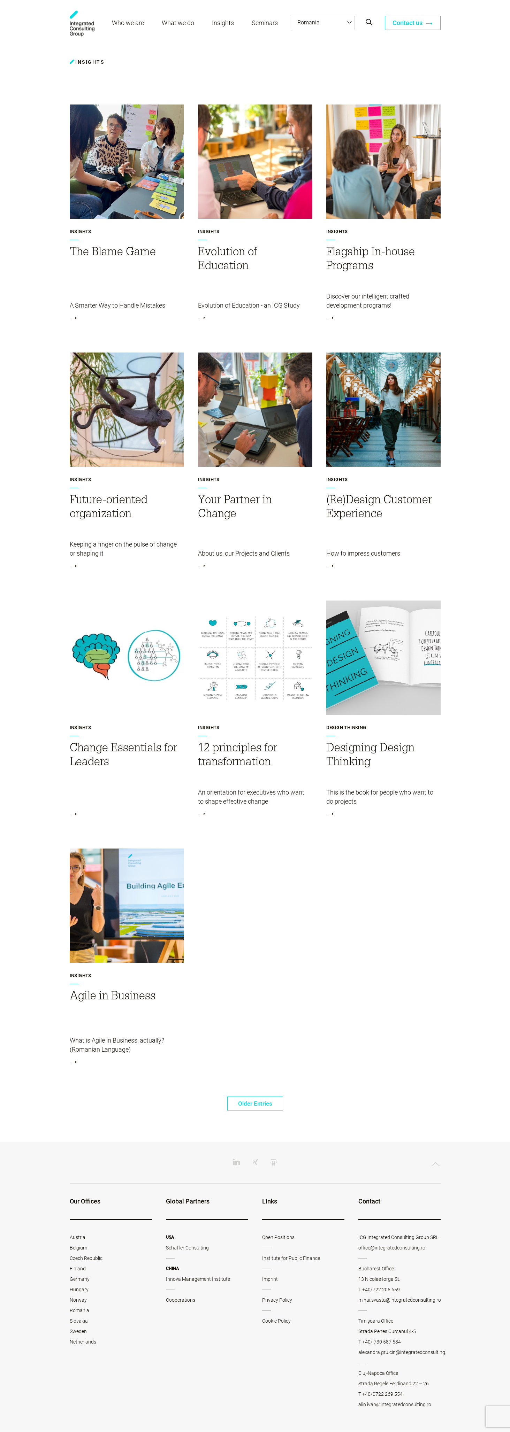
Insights (224, 23)
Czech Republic (86, 1258)
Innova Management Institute (198, 1279)
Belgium (78, 1248)
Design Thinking (346, 727)
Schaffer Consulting (187, 1248)
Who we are (129, 23)
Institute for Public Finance (291, 1258)
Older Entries (255, 1103)
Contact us (413, 23)
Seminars (265, 23)
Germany (80, 1279)
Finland (78, 1269)
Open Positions (278, 1237)
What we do (178, 23)
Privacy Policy (277, 1300)
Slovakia (79, 1321)
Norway (78, 1300)
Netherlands (83, 1342)
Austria (77, 1237)
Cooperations (180, 1300)
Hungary (79, 1290)
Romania (79, 1311)
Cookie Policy (276, 1321)
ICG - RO (82, 24)
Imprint (270, 1279)
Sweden (78, 1331)
